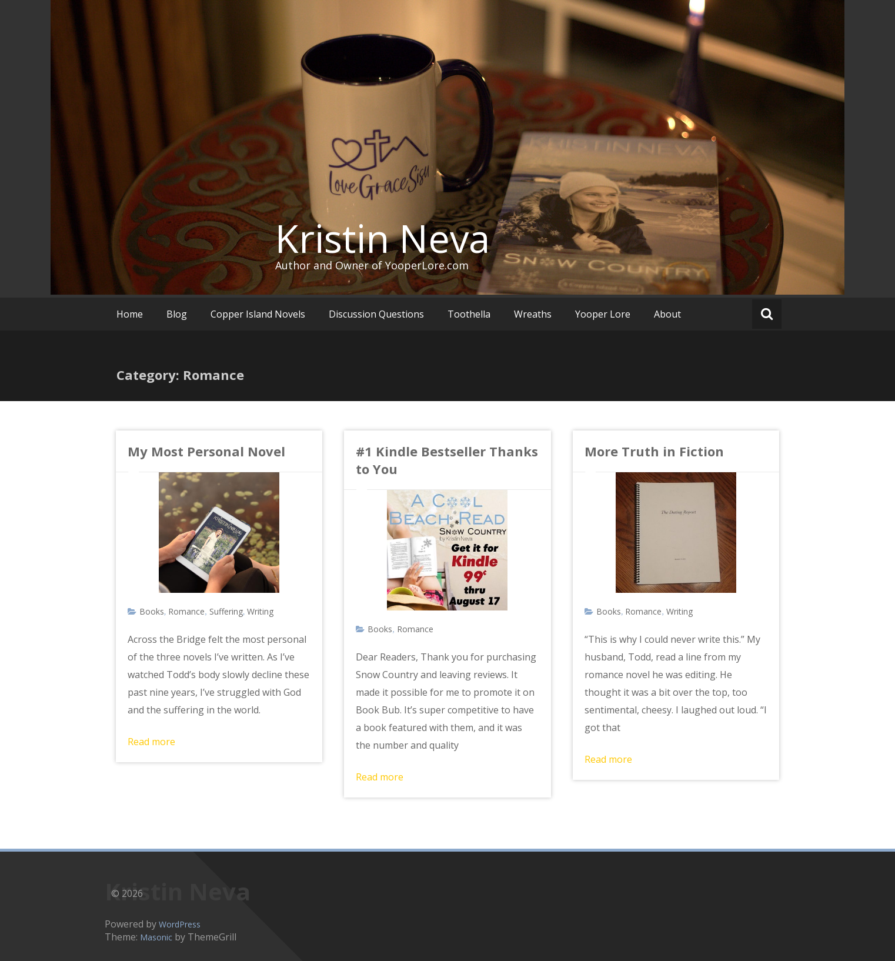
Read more (151, 741)
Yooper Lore (602, 314)
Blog (176, 314)
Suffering (226, 611)
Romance (186, 611)
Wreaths (533, 314)
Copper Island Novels (258, 314)
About (667, 314)
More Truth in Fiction (654, 451)
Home (129, 314)
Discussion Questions (376, 314)
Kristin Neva (382, 238)
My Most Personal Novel (206, 451)
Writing (260, 611)
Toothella (469, 314)
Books (151, 611)
